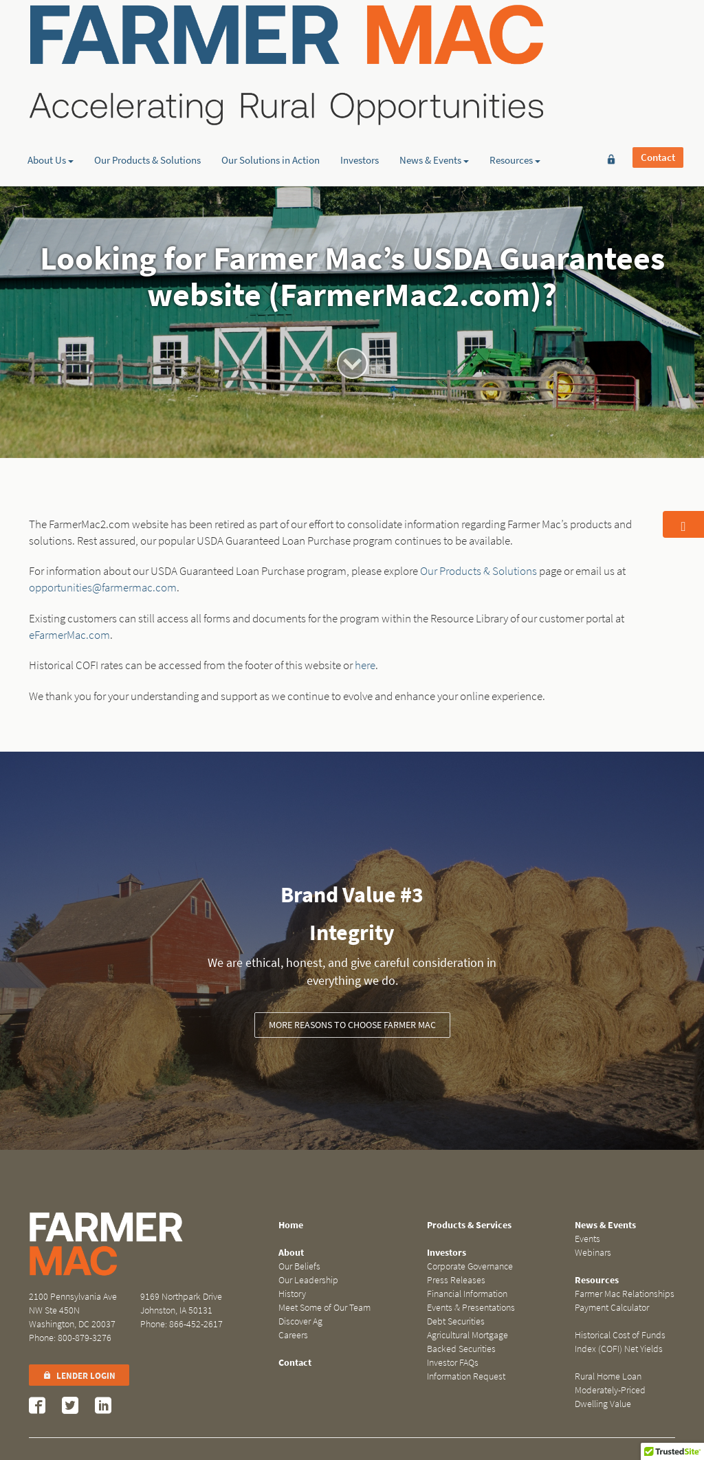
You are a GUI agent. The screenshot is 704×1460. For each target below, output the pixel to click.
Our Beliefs (299, 1266)
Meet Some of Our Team (324, 1307)
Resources (515, 106)
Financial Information (467, 1293)
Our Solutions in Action (270, 106)
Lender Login (79, 1376)
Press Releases (456, 1280)
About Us (51, 106)
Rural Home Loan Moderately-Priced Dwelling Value (610, 1390)
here (365, 665)
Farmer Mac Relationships (624, 1293)
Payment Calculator (612, 1307)
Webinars (593, 1252)
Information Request (466, 1376)
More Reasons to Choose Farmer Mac (352, 1025)
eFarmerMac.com (69, 635)
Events (587, 1238)
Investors (359, 106)
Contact (658, 32)
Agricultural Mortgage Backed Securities (467, 1342)
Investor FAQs (452, 1362)
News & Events (434, 106)
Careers (293, 1335)
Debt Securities (456, 1321)
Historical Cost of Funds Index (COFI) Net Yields (620, 1342)
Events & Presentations (471, 1307)
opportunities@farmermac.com (103, 588)
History (292, 1293)
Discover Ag (300, 1321)
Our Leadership (308, 1280)
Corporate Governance (470, 1266)
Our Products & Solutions (147, 106)
